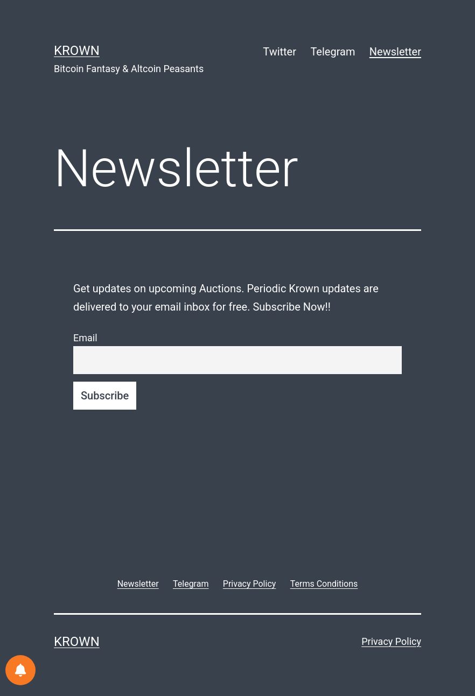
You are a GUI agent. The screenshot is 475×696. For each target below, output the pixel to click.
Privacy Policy (391, 641)
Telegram (332, 51)
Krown (77, 50)
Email (85, 337)
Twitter (279, 51)
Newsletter (395, 51)
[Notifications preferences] (20, 670)
